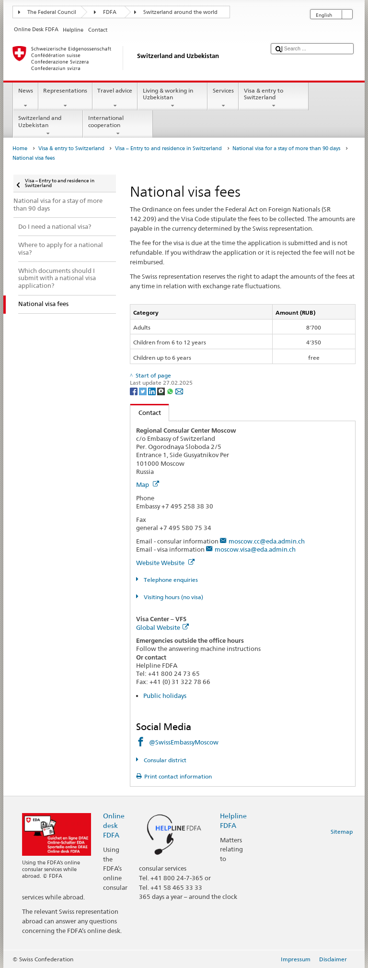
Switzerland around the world (180, 12)
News (25, 98)
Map (147, 484)
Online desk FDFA (114, 825)
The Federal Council (51, 12)
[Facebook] (134, 390)
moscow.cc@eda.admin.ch (267, 541)
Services (223, 98)
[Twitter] (143, 390)
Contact (145, 412)
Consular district (164, 760)
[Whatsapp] (170, 390)
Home (19, 148)
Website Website (165, 563)
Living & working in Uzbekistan (172, 98)
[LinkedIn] (152, 390)
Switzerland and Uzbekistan (47, 125)
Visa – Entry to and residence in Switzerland (168, 148)
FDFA (109, 12)
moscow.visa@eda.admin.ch (255, 549)
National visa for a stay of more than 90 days (286, 148)
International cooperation (117, 125)
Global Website (162, 627)
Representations (65, 98)
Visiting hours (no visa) (172, 597)
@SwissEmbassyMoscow (183, 742)
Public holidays (164, 695)
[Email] (179, 390)
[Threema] (161, 390)
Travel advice (115, 98)
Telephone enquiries (170, 579)
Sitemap (342, 831)
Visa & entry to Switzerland (273, 98)
